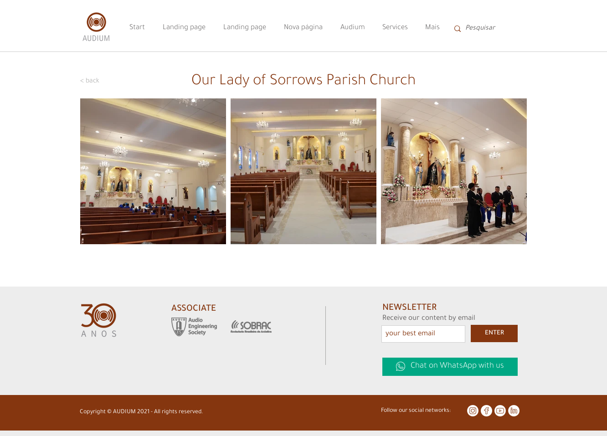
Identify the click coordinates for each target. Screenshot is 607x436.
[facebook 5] (486, 410)
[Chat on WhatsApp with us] (450, 367)
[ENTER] (494, 333)
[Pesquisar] (486, 28)
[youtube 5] (500, 410)
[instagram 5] (472, 410)
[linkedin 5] (514, 410)
